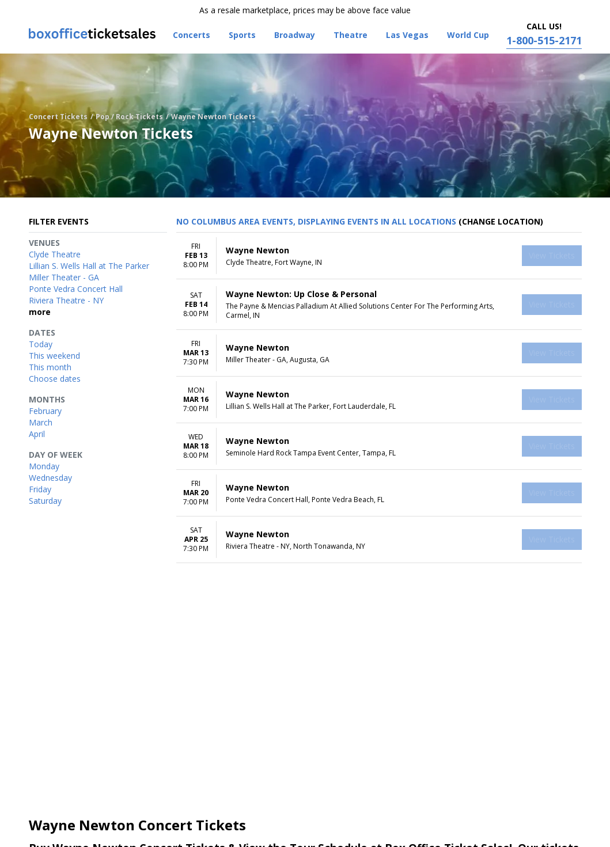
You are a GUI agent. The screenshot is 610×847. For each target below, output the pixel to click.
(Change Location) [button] (501, 221)
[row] (379, 256)
